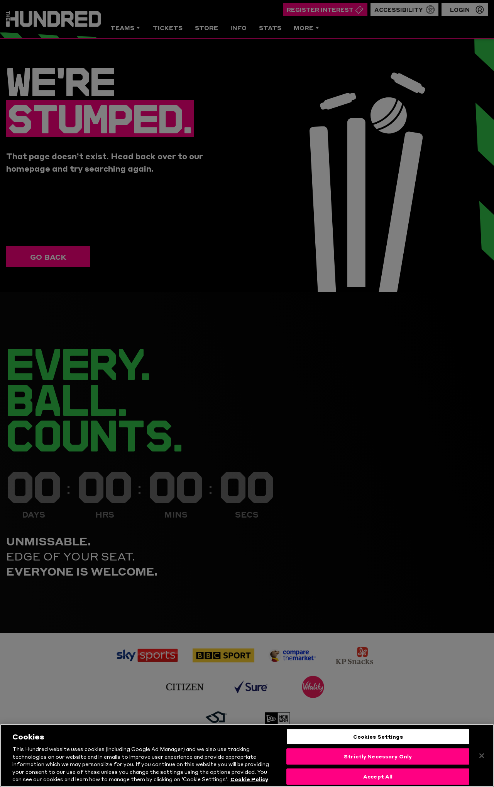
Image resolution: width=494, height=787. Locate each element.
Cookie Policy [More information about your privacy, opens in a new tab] (249, 779)
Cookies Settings (378, 736)
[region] (247, 755)
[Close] (481, 755)
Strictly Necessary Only (378, 756)
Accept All (377, 776)
